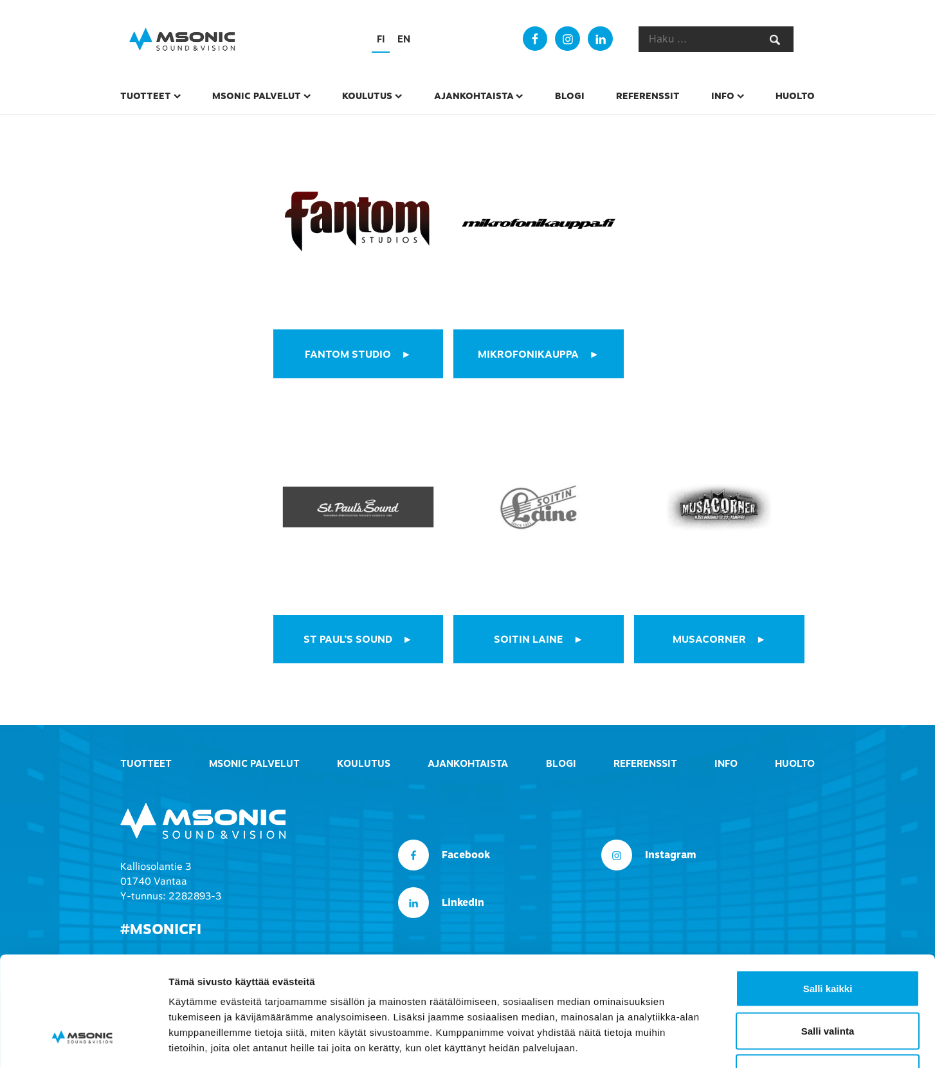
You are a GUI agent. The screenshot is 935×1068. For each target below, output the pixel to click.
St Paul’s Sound (348, 639)
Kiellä (827, 983)
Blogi (570, 96)
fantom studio (348, 354)
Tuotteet (145, 96)
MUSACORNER (709, 639)
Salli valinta (828, 941)
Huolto (795, 96)
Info (722, 96)
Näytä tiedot (688, 1042)
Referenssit (648, 96)
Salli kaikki (828, 899)
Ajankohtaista (474, 96)
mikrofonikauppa (528, 354)
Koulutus (367, 96)
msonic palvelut (256, 96)
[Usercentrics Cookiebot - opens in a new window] (83, 1043)
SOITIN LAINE (528, 639)
